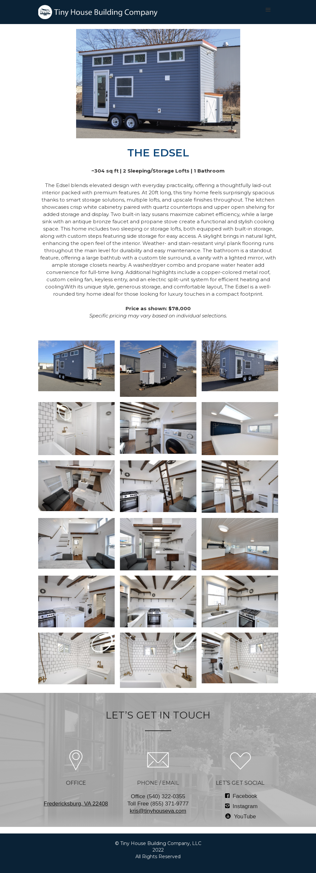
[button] (268, 10)
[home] (97, 12)
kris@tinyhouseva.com (158, 811)
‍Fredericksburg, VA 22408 (76, 804)
